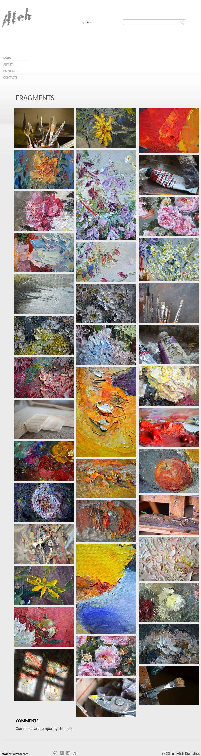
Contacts (10, 77)
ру (83, 22)
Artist (8, 64)
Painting (10, 71)
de (91, 22)
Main (7, 58)
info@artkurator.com (14, 754)
